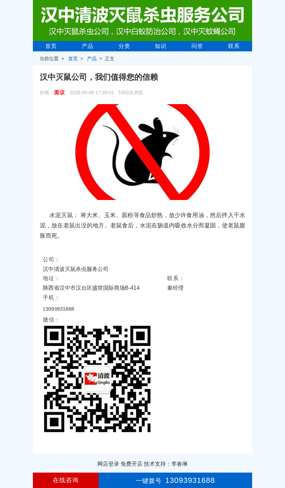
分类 (124, 46)
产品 (88, 46)
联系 (234, 46)
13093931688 (58, 309)
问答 (197, 46)
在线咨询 (66, 480)
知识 (160, 46)
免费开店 (131, 464)
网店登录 (108, 464)
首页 (51, 46)
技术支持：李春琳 (166, 464)
